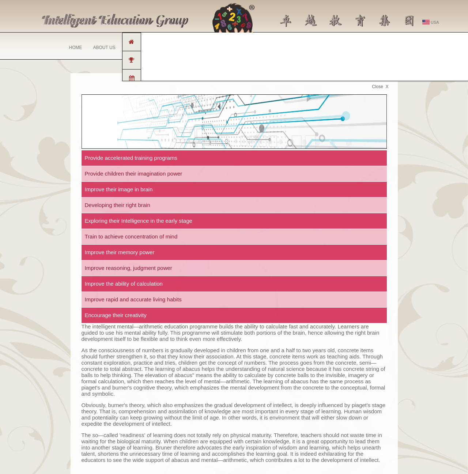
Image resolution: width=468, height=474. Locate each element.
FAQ (324, 47)
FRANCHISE (139, 47)
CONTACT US (354, 47)
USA (430, 22)
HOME (75, 47)
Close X (380, 86)
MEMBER (388, 47)
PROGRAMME (177, 49)
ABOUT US (104, 47)
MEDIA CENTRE (292, 47)
